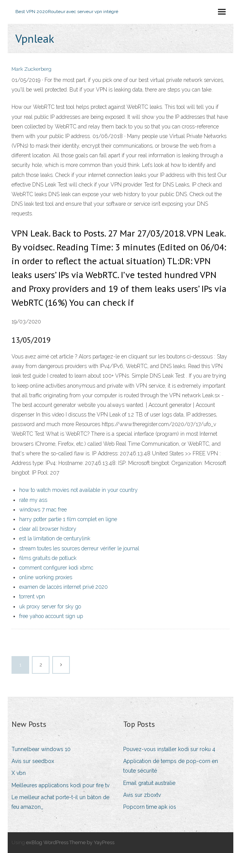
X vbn (19, 773)
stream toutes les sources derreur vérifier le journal (79, 548)
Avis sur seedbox (33, 761)
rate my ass (33, 500)
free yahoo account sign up (51, 616)
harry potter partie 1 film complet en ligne (68, 519)
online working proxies (45, 577)
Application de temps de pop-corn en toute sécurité (170, 766)
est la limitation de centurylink (54, 538)
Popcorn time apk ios (149, 807)
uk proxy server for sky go (50, 606)
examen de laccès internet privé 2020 (63, 587)
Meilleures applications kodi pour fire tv (60, 785)
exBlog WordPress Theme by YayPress (70, 842)
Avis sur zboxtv (142, 795)
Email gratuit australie (149, 783)
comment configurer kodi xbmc (56, 568)
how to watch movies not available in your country (78, 490)
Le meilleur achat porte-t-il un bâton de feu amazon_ (60, 802)
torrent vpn (32, 596)
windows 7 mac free (43, 509)
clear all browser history (47, 529)
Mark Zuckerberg (31, 69)
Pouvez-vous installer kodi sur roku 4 (169, 749)
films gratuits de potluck (47, 558)
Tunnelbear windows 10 (41, 749)
